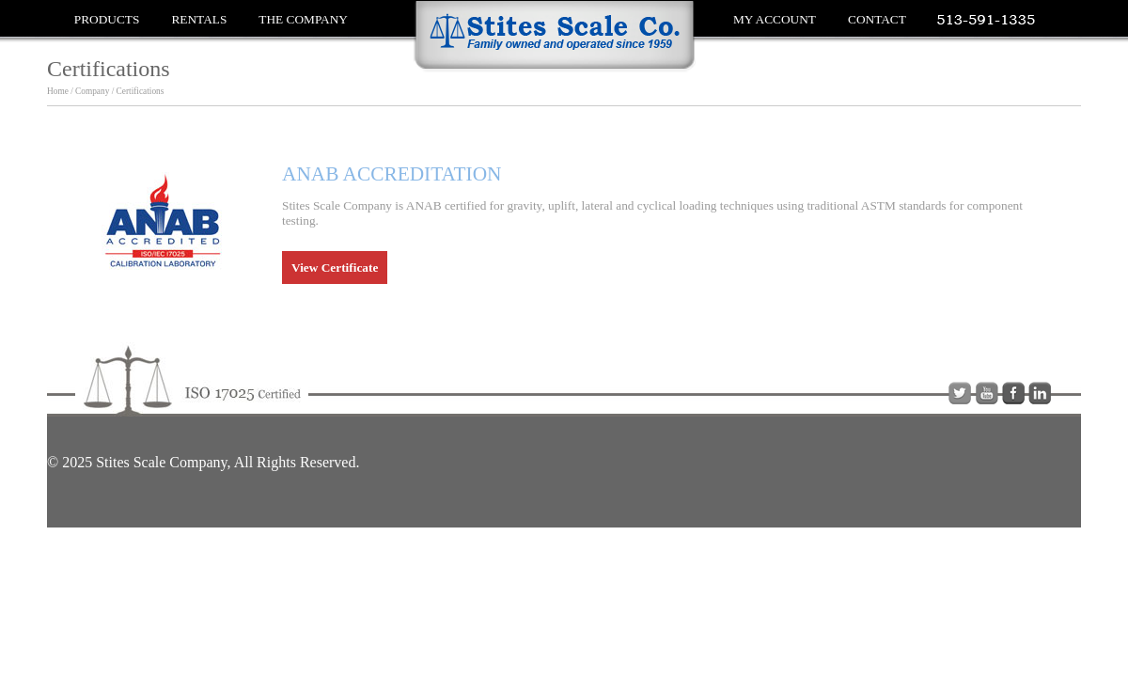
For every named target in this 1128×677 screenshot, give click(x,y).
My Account (774, 19)
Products (107, 19)
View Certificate (334, 267)
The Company (303, 19)
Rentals (199, 19)
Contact (877, 19)
